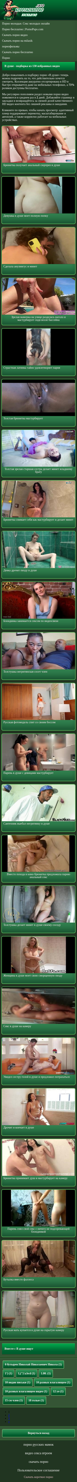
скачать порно (38, 1461)
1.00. (46, 1373)
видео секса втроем (38, 1453)
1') (8, 1373)
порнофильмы (10, 46)
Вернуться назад (38, 1433)
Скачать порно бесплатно (17, 52)
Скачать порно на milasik (17, 40)
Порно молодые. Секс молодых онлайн (26, 23)
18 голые (36, 1400)
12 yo (58, 1391)
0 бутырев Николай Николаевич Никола (33, 1364)
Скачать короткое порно (38, 1477)
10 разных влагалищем (53, 1382)
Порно (6, 57)
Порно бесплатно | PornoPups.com (22, 29)
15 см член (14, 1400)
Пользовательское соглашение (38, 1470)
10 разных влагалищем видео (26, 1391)
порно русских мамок (38, 1444)
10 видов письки (17, 1382)
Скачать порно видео (15, 35)
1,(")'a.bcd (26, 1373)
